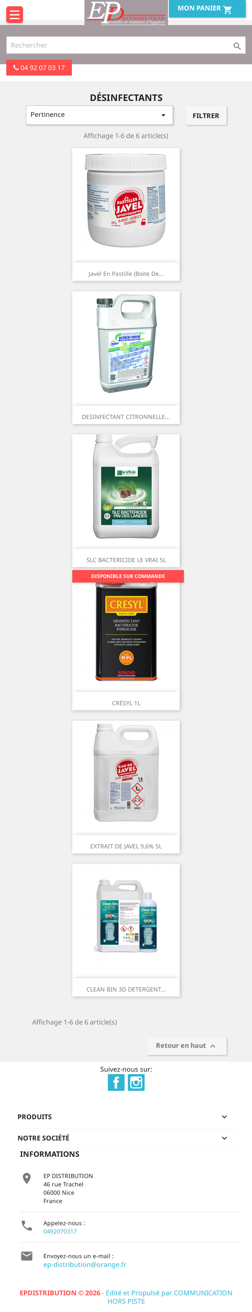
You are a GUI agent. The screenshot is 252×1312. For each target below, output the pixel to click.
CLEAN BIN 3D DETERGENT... (126, 989)
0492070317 (60, 1231)
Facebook (116, 1082)
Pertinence (100, 115)
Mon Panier (205, 9)
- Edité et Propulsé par (97, 1292)
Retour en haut (187, 1046)
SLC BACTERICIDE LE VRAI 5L (126, 560)
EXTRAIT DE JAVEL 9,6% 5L (126, 846)
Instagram (136, 1082)
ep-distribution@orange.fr (85, 1264)
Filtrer (206, 115)
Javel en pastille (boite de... (126, 274)
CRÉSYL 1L (126, 703)
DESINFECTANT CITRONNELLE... (126, 417)
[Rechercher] (126, 45)
